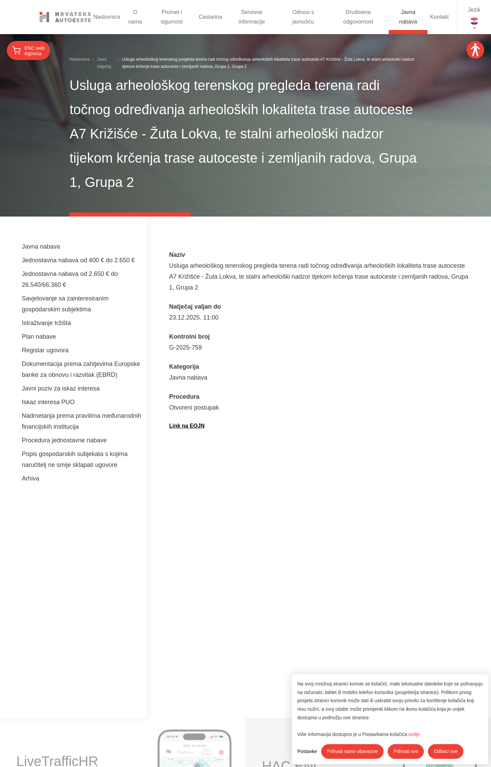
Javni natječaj (104, 63)
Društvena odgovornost (358, 17)
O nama (135, 17)
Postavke (307, 751)
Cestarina (210, 17)
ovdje (414, 734)
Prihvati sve (405, 751)
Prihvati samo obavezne (352, 751)
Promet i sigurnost (172, 17)
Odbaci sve (446, 751)
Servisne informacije (251, 17)
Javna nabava (408, 17)
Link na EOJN (187, 426)
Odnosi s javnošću (303, 17)
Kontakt (439, 17)
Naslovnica (106, 17)
